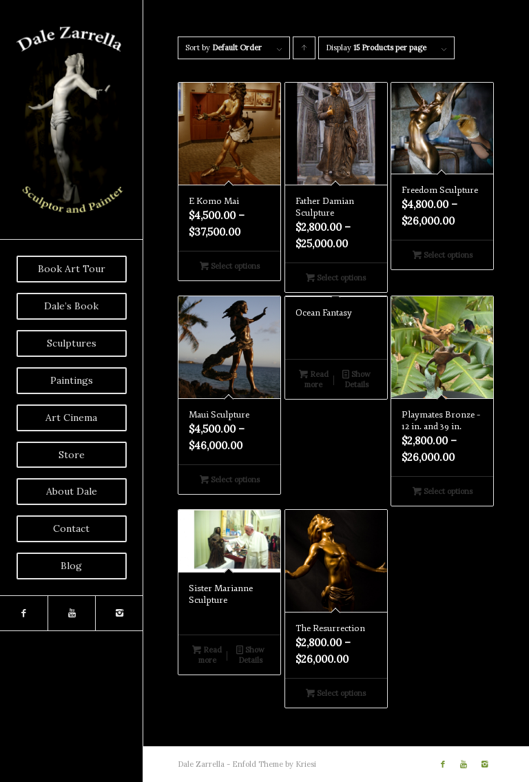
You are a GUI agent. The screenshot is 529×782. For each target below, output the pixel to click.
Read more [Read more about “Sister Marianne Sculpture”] (207, 654)
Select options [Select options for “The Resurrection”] (336, 693)
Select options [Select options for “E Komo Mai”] (230, 266)
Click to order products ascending (304, 51)
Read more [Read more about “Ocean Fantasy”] (314, 378)
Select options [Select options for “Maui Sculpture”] (230, 479)
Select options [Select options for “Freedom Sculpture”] (443, 255)
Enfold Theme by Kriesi (274, 764)
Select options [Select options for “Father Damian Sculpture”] (336, 277)
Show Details (356, 378)
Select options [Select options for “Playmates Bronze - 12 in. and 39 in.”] (443, 491)
